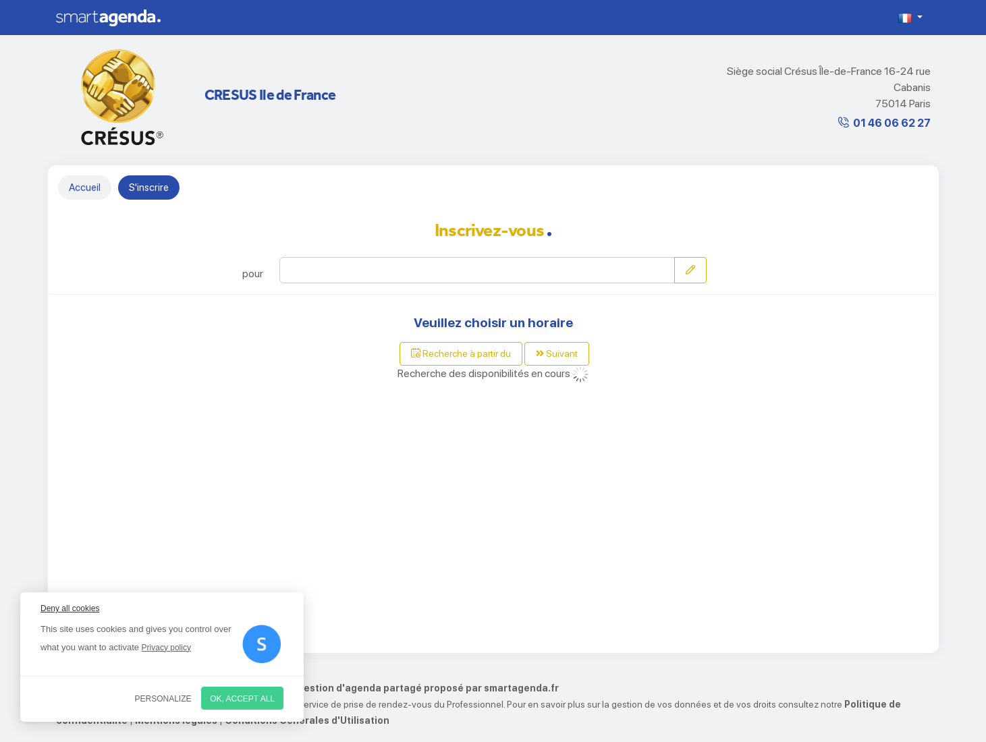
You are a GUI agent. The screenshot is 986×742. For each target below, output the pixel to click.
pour (252, 273)
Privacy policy (166, 647)
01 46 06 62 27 (892, 123)
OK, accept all (242, 699)
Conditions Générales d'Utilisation (307, 720)
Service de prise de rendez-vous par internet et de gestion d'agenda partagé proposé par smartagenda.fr (307, 688)
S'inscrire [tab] (149, 187)
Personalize (163, 699)
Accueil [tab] (85, 187)
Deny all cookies (69, 608)
